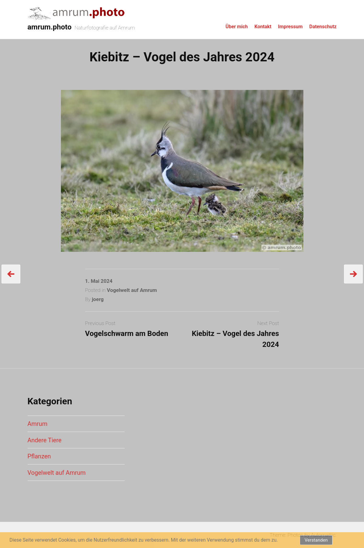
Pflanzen (39, 456)
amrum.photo (50, 27)
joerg (98, 299)
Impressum (290, 26)
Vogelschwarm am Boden (126, 333)
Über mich (236, 26)
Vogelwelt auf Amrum (132, 290)
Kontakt (262, 26)
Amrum (38, 423)
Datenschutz (322, 26)
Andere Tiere (45, 440)
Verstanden (316, 540)
